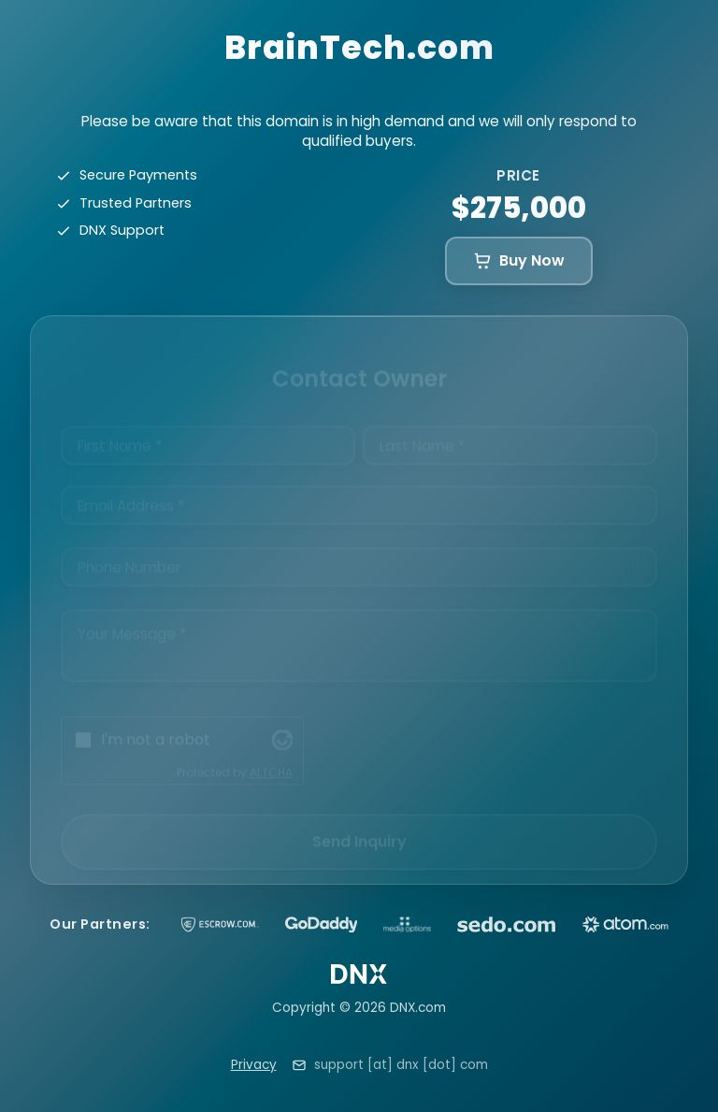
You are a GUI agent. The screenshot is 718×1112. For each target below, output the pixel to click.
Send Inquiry (359, 825)
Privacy (254, 1065)
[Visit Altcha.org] (282, 724)
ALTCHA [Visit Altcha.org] (271, 756)
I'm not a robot (155, 723)
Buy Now (519, 260)
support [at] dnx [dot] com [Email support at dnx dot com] (401, 1065)
